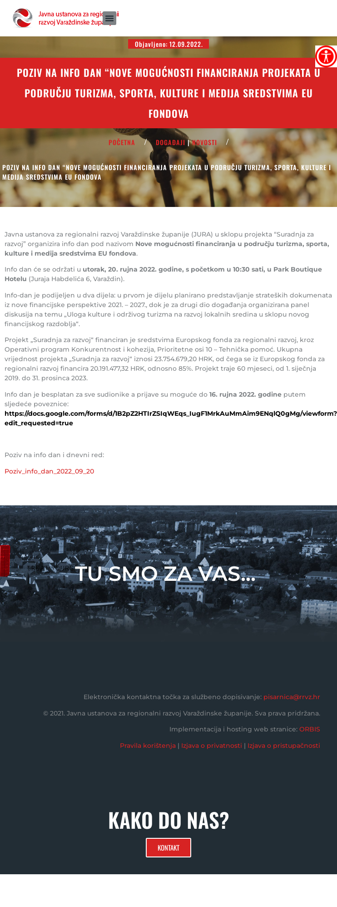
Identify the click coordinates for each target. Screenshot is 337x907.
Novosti (204, 142)
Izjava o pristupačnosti (284, 745)
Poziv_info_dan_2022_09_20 (49, 471)
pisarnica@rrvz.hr (291, 697)
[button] (109, 18)
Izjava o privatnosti (211, 745)
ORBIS (309, 729)
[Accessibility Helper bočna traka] (326, 56)
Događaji (170, 142)
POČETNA (122, 142)
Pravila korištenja (148, 745)
